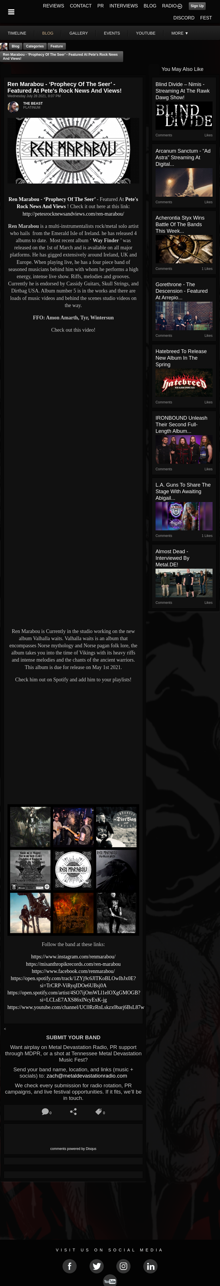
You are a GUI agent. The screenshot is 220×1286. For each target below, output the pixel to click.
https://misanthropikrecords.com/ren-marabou (73, 964)
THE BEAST (33, 103)
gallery (78, 33)
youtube (146, 33)
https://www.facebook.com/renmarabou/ (73, 971)
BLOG (150, 5)
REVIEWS (53, 5)
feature (56, 46)
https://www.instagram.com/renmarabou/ (73, 956)
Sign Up (197, 6)
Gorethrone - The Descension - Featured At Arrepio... (182, 291)
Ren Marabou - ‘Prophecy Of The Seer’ (53, 199)
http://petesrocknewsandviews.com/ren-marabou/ (73, 214)
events (112, 33)
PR (100, 5)
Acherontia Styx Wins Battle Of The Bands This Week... (180, 224)
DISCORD (184, 17)
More (180, 33)
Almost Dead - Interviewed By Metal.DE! (172, 558)
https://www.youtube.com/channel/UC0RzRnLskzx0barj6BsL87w (75, 1007)
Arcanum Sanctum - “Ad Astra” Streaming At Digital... (183, 157)
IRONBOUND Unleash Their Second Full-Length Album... (181, 424)
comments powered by (73, 1149)
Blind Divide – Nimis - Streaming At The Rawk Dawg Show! (183, 90)
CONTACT (81, 5)
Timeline (17, 33)
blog (48, 33)
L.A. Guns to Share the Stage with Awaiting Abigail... (183, 491)
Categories (35, 46)
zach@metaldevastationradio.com (86, 1076)
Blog (15, 46)
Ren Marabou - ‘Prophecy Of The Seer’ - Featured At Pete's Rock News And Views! (60, 57)
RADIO (169, 5)
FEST (206, 17)
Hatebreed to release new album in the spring (181, 358)
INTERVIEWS (123, 5)
